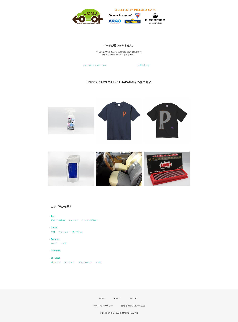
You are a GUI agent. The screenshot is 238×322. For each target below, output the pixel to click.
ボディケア (56, 262)
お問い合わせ (144, 65)
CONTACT (134, 298)
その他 (99, 262)
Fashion (55, 239)
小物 (53, 232)
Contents (55, 251)
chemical (55, 258)
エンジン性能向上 (90, 220)
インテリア (73, 220)
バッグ (54, 243)
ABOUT (117, 298)
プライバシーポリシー (103, 306)
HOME (102, 298)
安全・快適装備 (58, 220)
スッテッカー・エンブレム (70, 232)
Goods (54, 228)
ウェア (63, 243)
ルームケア (69, 262)
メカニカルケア (85, 262)
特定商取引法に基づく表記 (133, 306)
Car (52, 216)
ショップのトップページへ (94, 65)
